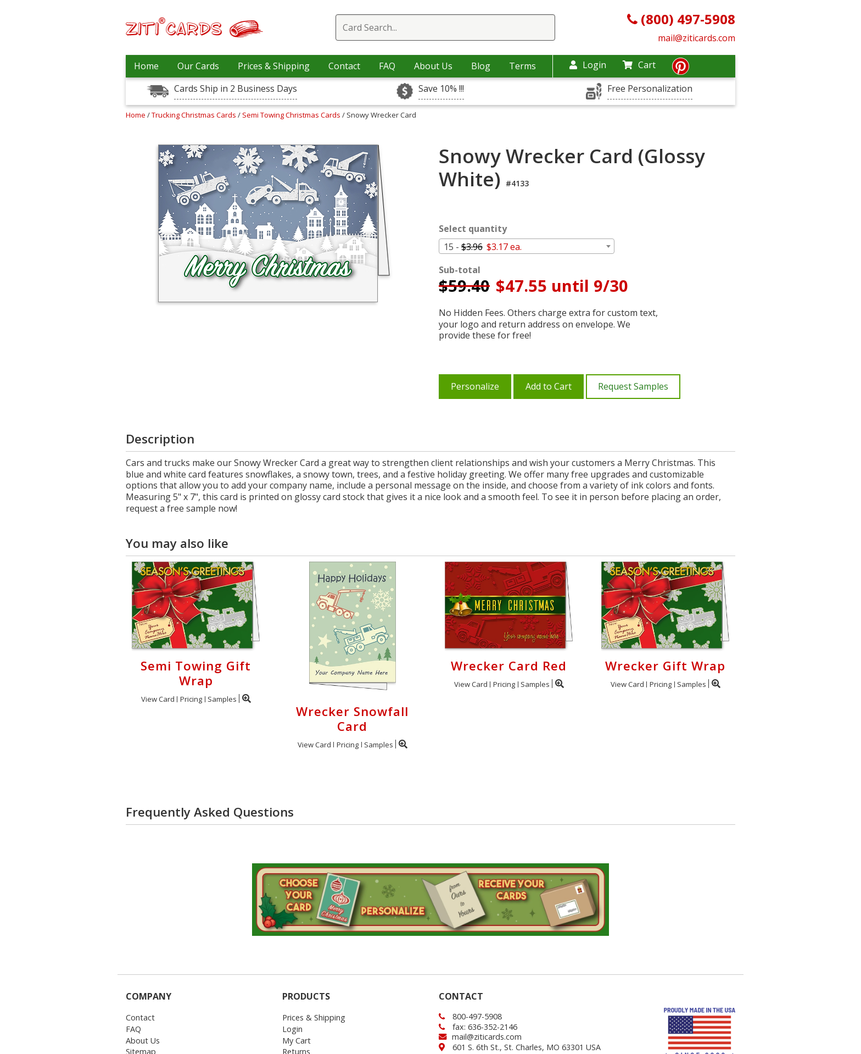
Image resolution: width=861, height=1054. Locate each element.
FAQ (387, 66)
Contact (344, 66)
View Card (158, 699)
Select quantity (473, 229)
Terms (522, 66)
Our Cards (198, 66)
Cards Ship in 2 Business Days (235, 89)
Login (587, 65)
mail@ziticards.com (696, 38)
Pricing (191, 699)
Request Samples (633, 386)
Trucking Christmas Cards (195, 115)
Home (146, 66)
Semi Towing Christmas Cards (292, 115)
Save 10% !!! (441, 89)
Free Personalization (649, 89)
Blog (480, 66)
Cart (639, 65)
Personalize (475, 386)
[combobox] (526, 246)
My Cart (296, 1040)
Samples (222, 699)
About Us (433, 66)
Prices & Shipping (274, 66)
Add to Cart (548, 386)
